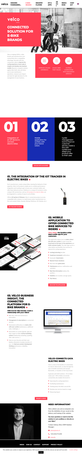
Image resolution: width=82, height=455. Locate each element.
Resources (64, 4)
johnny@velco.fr (54, 430)
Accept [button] (41, 452)
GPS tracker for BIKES (15, 206)
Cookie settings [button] (73, 450)
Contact (72, 4)
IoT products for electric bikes (35, 192)
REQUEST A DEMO (41, 398)
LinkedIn (51, 437)
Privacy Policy (56, 444)
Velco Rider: (52, 233)
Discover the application (57, 285)
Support (45, 444)
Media (22, 444)
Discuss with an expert (41, 165)
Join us (29, 444)
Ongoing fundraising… (15, 4)
